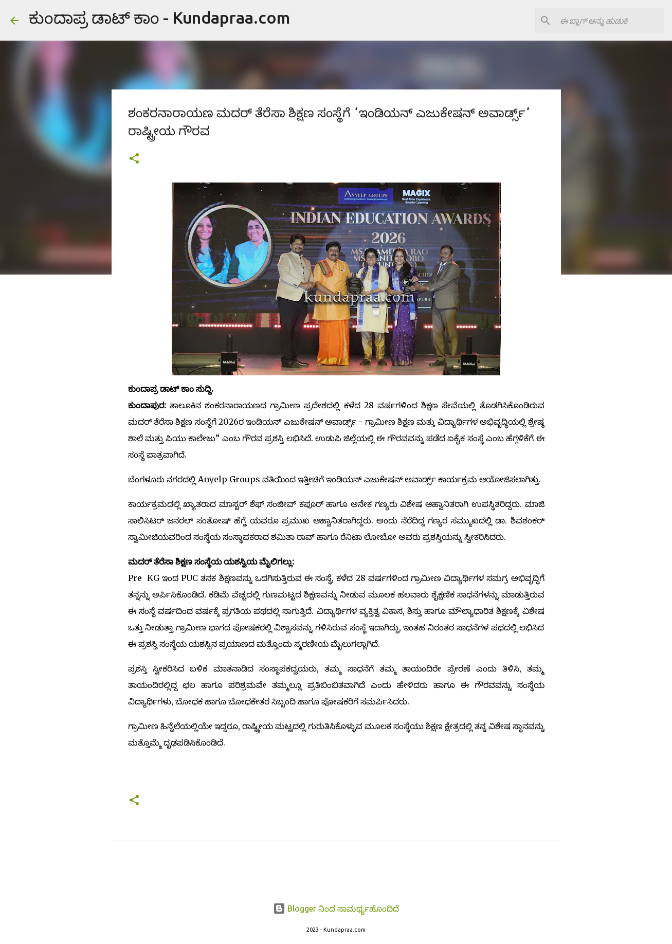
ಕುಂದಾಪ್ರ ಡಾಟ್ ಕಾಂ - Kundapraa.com (159, 17)
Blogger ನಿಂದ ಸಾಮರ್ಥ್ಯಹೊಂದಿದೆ (336, 908)
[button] (134, 159)
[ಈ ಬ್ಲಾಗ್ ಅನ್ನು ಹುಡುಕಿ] (610, 20)
